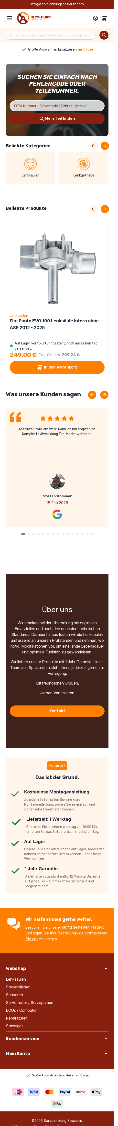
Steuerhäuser (18, 987)
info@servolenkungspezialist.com (57, 4)
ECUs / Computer (21, 1010)
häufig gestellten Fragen (82, 927)
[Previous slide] (92, 395)
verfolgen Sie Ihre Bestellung (50, 933)
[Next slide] (105, 209)
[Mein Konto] (95, 18)
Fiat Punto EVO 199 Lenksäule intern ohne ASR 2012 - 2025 (54, 324)
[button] (23, 534)
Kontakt (57, 711)
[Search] (103, 35)
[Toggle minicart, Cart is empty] (104, 18)
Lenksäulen (16, 979)
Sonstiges (14, 1025)
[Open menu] (9, 18)
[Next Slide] (105, 146)
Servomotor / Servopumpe (29, 1002)
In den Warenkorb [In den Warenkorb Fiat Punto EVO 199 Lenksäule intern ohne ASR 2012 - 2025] (57, 367)
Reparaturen (17, 1018)
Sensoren (14, 994)
